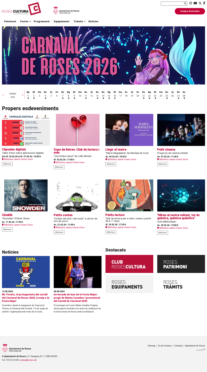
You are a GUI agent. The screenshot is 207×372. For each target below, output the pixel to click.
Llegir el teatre (115, 149)
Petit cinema (166, 149)
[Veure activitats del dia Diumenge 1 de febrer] (28, 94)
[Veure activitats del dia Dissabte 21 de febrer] (143, 94)
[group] (103, 55)
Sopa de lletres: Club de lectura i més (76, 151)
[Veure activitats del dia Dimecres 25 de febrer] (166, 94)
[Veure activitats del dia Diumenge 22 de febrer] (149, 94)
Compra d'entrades (190, 11)
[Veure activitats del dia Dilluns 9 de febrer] (74, 94)
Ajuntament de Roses (195, 345)
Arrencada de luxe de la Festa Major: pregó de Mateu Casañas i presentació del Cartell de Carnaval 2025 (77, 298)
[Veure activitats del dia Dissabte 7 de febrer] (62, 94)
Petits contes (63, 215)
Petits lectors (115, 215)
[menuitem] (190, 3)
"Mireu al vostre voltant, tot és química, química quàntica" (178, 217)
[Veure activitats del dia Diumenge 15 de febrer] (109, 94)
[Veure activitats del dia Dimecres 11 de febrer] (85, 94)
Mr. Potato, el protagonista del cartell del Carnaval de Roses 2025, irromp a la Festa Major (25, 298)
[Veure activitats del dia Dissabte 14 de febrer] (103, 94)
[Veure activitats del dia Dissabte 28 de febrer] (184, 94)
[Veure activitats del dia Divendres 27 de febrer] (178, 94)
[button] (185, 3)
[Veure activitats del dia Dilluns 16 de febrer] (114, 94)
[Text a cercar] (174, 4)
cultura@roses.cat (28, 360)
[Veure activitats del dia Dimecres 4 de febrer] (45, 94)
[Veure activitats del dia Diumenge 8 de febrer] (68, 94)
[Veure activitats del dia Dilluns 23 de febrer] (155, 94)
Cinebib (7, 215)
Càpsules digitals (14, 149)
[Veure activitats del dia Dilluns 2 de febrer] (33, 94)
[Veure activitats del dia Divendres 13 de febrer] (97, 94)
